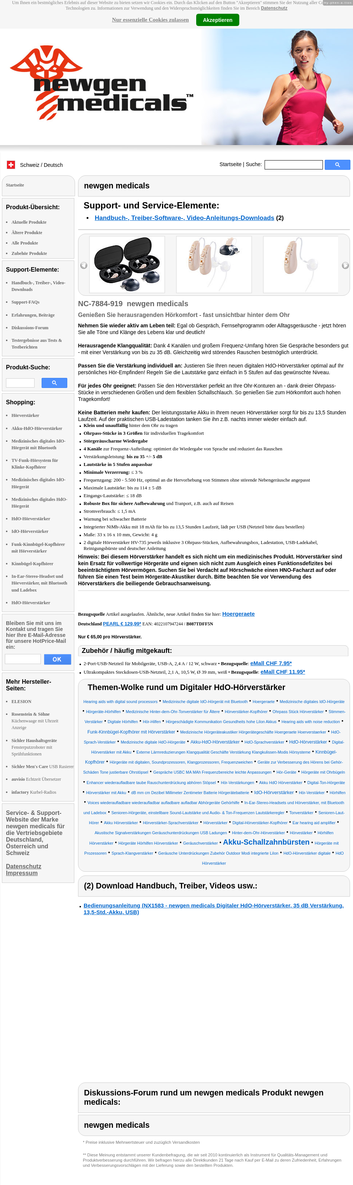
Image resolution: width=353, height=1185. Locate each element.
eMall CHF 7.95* (271, 663)
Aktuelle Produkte (29, 222)
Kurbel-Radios (34, 792)
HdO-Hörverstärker (31, 518)
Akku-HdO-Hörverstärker (37, 428)
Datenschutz (274, 8)
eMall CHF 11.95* (282, 671)
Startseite (231, 164)
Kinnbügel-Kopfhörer (32, 563)
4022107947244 (168, 624)
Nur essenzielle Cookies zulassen (150, 20)
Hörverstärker (25, 415)
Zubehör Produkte (29, 253)
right (345, 265)
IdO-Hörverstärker (30, 531)
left (83, 265)
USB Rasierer (43, 766)
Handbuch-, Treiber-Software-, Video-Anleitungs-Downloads (184, 217)
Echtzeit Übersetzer (36, 779)
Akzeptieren (217, 20)
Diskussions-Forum (30, 327)
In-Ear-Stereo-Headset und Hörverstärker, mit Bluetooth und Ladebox (39, 583)
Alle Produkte (25, 243)
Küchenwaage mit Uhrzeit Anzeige (35, 721)
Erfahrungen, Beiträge (33, 315)
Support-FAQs (25, 302)
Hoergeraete (238, 614)
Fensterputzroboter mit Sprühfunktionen (34, 747)
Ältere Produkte (27, 232)
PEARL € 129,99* (122, 624)
